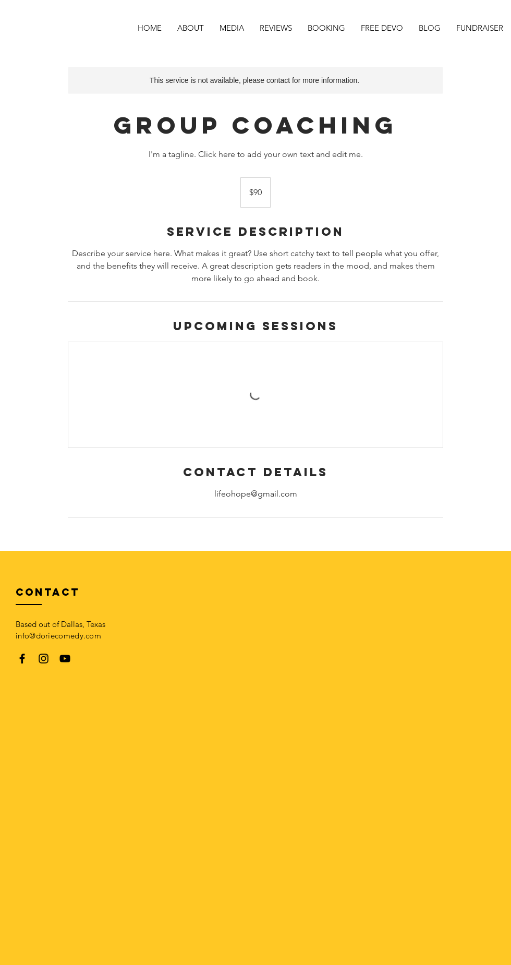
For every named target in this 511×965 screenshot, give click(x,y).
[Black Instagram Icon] (43, 658)
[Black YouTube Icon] (64, 658)
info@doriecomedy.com (58, 636)
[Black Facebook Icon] (22, 658)
